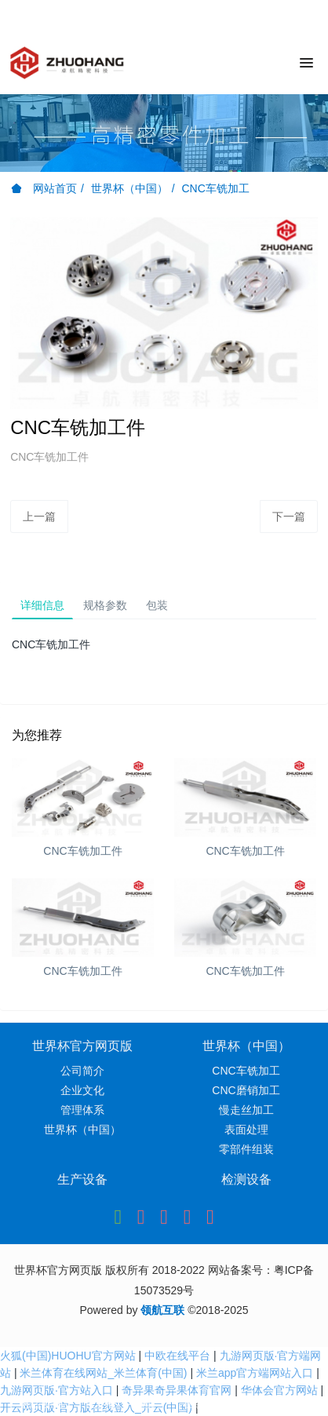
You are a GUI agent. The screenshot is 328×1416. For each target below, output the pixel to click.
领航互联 (162, 1310)
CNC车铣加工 (215, 188)
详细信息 (42, 605)
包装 (157, 605)
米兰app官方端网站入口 (254, 1373)
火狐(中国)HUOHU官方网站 (68, 1355)
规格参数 (105, 605)
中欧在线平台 (177, 1355)
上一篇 (39, 516)
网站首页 (44, 188)
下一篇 (288, 516)
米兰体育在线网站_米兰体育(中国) (103, 1373)
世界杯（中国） (129, 188)
